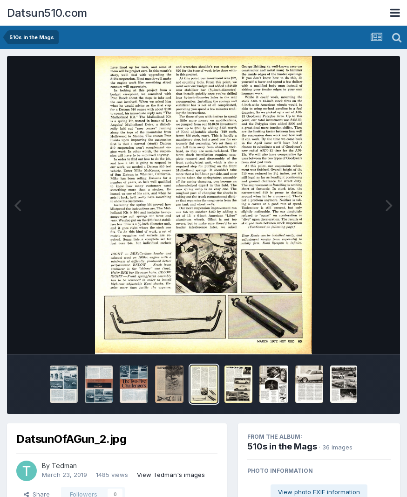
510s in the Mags (282, 446)
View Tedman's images (171, 474)
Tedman (64, 465)
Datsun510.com (47, 13)
